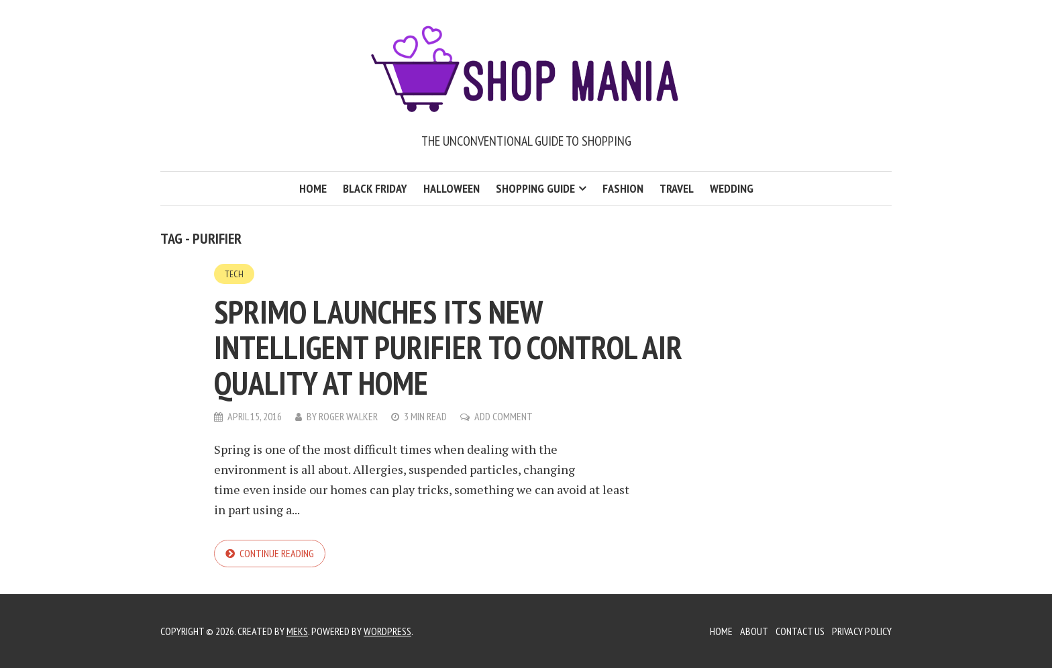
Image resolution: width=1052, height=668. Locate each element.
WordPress (387, 631)
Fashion (622, 188)
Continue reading (277, 553)
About (754, 631)
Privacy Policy (862, 631)
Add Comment (503, 416)
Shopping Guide (535, 188)
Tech (234, 274)
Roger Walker (348, 416)
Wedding (731, 188)
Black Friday (375, 188)
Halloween (451, 188)
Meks (297, 631)
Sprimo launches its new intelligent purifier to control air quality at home (448, 347)
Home (313, 188)
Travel (677, 188)
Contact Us (800, 631)
